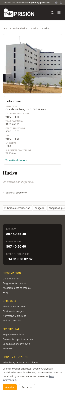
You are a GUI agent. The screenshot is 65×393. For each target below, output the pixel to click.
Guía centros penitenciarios (18, 339)
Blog (5, 292)
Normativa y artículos (14, 315)
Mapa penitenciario (13, 334)
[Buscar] (52, 12)
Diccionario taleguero (14, 311)
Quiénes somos (11, 278)
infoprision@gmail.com (38, 2)
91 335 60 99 (12, 124)
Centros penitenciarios (15, 28)
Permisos (8, 348)
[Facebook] (56, 2)
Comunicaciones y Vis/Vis (16, 343)
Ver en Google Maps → (16, 160)
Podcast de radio (12, 320)
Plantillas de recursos (14, 306)
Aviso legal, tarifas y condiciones (20, 362)
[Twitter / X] (61, 2)
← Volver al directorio (15, 192)
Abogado (40, 207)
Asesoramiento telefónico (17, 287)
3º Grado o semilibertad (17, 207)
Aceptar (9, 387)
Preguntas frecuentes (14, 283)
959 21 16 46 (12, 116)
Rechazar (27, 387)
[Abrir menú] (59, 12)
